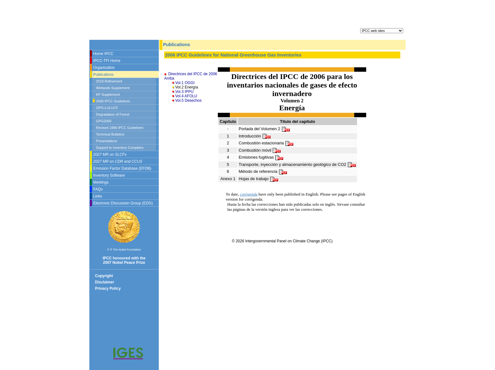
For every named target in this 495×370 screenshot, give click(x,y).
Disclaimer (104, 282)
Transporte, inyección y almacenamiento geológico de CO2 (297, 164)
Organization (104, 67)
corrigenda (249, 194)
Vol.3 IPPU (184, 91)
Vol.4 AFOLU (186, 96)
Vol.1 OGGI (184, 83)
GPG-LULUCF (107, 108)
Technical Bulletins (110, 134)
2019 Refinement (109, 81)
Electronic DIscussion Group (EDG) (123, 203)
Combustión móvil (260, 150)
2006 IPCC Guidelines (113, 101)
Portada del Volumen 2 (264, 129)
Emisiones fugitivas (261, 157)
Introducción (255, 136)
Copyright (104, 276)
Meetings (101, 182)
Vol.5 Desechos (188, 100)
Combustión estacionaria (266, 143)
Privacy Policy (108, 288)
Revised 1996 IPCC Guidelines (119, 128)
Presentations (106, 141)
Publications (103, 74)
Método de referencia (263, 171)
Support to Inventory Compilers (119, 147)
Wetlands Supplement (113, 88)
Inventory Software (109, 175)
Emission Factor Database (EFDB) (122, 168)
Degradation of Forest (112, 114)
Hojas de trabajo (259, 179)
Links (97, 196)
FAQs (98, 189)
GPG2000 (103, 121)
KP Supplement (108, 94)
